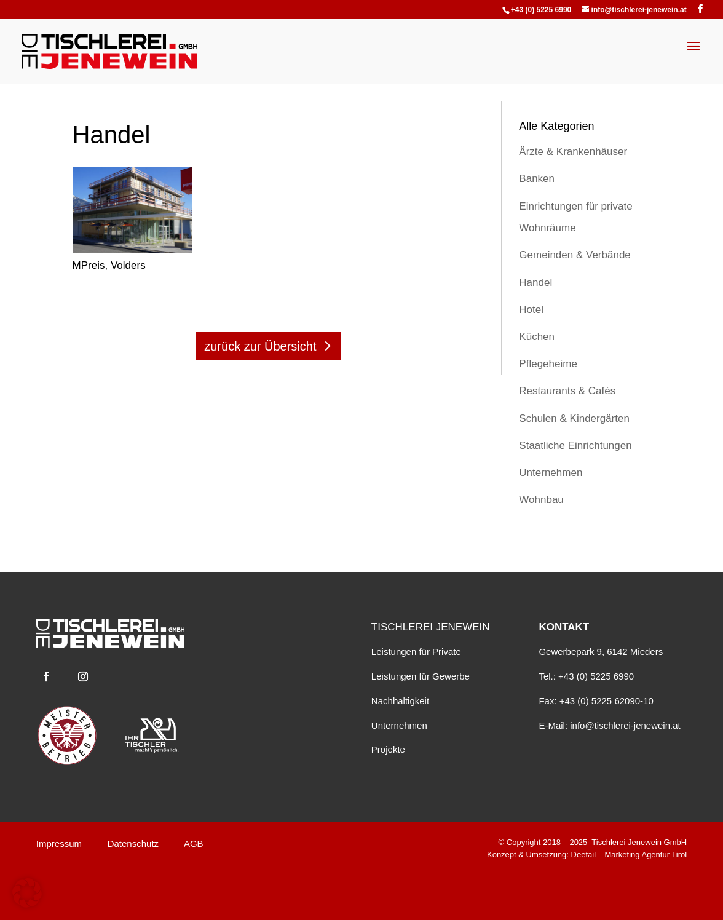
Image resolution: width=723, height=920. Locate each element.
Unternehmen (550, 472)
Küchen (537, 337)
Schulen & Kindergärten (574, 418)
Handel (535, 282)
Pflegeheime (548, 364)
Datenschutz (133, 843)
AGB (193, 843)
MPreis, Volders (109, 265)
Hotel (531, 309)
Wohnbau (541, 500)
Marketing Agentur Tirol (645, 854)
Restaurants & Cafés (567, 391)
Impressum (59, 843)
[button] (27, 893)
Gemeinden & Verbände (574, 255)
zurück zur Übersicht (260, 346)
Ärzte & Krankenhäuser (573, 151)
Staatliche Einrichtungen (575, 445)
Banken (537, 178)
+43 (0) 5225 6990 (541, 10)
